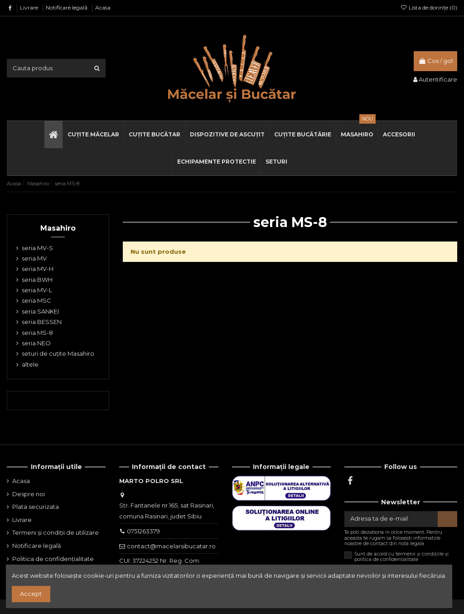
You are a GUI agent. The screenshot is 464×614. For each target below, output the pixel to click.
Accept (31, 593)
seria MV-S (37, 247)
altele (30, 364)
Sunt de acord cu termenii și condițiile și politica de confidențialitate (401, 556)
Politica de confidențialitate (53, 558)
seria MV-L (37, 290)
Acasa (103, 7)
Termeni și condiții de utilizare (55, 532)
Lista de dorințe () (429, 7)
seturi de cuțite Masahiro (58, 353)
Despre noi (28, 494)
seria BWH (37, 279)
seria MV (34, 258)
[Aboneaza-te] (447, 519)
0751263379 (143, 531)
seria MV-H (37, 268)
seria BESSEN (42, 321)
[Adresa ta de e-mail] (391, 519)
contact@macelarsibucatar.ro (171, 546)
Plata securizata (35, 506)
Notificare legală (67, 7)
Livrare (29, 7)
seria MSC (36, 300)
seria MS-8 (37, 332)
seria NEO (36, 343)
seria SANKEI (40, 311)
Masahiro (58, 228)
